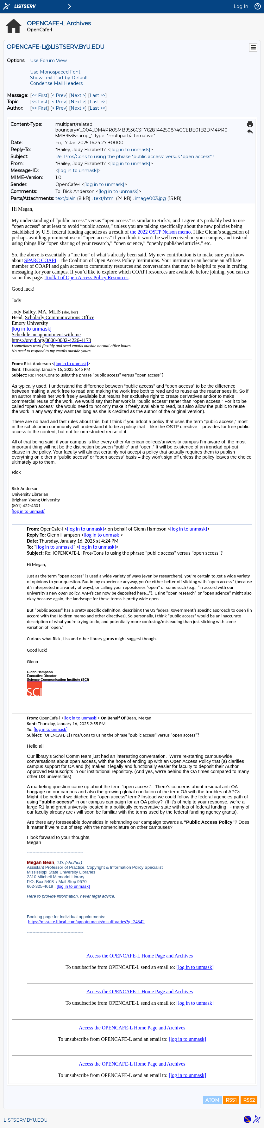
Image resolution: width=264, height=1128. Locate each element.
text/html (104, 198)
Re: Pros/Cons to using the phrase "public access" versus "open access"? (134, 156)
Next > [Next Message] (78, 95)
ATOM (212, 1100)
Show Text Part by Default (59, 78)
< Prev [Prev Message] (59, 95)
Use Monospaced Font (55, 72)
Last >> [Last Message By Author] (97, 108)
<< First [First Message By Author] (39, 108)
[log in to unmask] (130, 149)
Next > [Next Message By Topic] (78, 102)
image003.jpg (150, 198)
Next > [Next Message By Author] (78, 108)
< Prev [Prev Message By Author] (59, 108)
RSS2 (249, 1100)
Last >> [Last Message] (97, 95)
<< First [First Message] (39, 95)
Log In (241, 6)
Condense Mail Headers (56, 83)
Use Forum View (48, 60)
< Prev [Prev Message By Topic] (59, 102)
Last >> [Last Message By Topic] (97, 102)
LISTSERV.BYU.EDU (25, 1120)
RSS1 (231, 1100)
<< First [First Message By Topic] (39, 102)
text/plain (65, 198)
